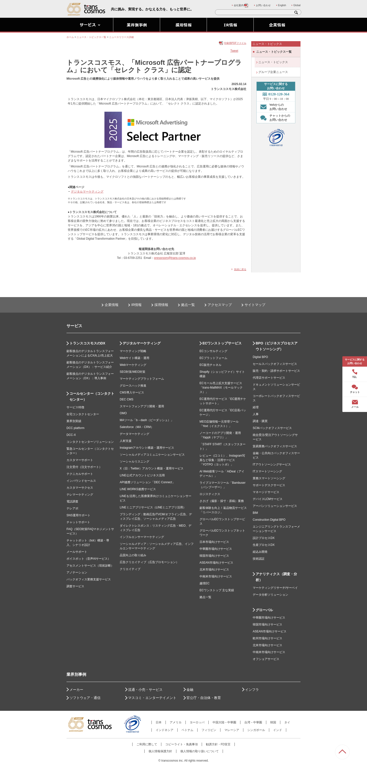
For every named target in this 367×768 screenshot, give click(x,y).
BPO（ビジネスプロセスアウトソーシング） (277, 346)
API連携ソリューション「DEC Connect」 (147, 482)
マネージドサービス (266, 492)
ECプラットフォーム (213, 358)
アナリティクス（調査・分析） (276, 577)
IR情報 (136, 305)
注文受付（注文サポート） (84, 467)
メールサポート (77, 552)
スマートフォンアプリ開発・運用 (142, 406)
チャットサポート (78, 522)
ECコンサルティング (213, 351)
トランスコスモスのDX (87, 343)
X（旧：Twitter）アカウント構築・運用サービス (152, 468)
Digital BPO (260, 357)
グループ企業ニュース (273, 72)
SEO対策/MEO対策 (132, 372)
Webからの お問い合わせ (272, 107)
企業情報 (111, 305)
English (282, 5)
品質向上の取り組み (133, 555)
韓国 (273, 722)
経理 (256, 407)
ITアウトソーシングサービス (272, 464)
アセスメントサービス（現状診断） (90, 565)
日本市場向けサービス (214, 542)
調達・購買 (260, 421)
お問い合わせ (263, 5)
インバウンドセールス (81, 480)
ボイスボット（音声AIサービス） (89, 558)
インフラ (252, 690)
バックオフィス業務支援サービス (89, 579)
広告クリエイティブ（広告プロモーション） (149, 562)
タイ (287, 722)
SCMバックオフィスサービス (272, 428)
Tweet (234, 51)
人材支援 (126, 441)
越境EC (205, 583)
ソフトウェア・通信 (84, 698)
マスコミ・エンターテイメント (152, 698)
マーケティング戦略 (133, 351)
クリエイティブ (130, 569)
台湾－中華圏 (253, 722)
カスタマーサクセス (80, 487)
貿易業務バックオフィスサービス (275, 446)
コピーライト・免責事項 (181, 744)
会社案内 (241, 5)
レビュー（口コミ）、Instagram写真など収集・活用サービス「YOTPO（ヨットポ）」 (222, 460)
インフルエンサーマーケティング (142, 537)
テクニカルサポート (80, 474)
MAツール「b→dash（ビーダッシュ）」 (147, 420)
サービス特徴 (75, 407)
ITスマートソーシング (267, 471)
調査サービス (75, 586)
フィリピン (208, 730)
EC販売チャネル (210, 365)
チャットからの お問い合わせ (274, 118)
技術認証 (259, 558)
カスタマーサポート (80, 460)
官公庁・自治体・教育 (203, 698)
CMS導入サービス (132, 392)
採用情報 (161, 305)
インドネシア (164, 730)
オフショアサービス (266, 659)
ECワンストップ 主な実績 (217, 590)
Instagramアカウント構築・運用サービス (147, 447)
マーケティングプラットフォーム (142, 378)
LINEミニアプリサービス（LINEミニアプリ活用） (153, 507)
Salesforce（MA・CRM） (137, 427)
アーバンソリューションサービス (275, 506)
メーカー (76, 690)
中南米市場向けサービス (216, 576)
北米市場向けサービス (214, 569)
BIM (255, 513)
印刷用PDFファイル (235, 43)
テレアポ (72, 508)
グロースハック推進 (133, 385)
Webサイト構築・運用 (134, 358)
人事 (256, 414)
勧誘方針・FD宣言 (218, 744)
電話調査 (72, 501)
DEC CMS (126, 399)
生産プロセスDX (264, 545)
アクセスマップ (220, 305)
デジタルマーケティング (87, 191)
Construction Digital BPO (269, 519)
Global (296, 5)
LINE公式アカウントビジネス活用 (142, 475)
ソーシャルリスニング (134, 461)
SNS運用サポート (78, 515)
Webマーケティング (133, 365)
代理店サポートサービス (269, 377)
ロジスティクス (210, 494)
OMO (123, 413)
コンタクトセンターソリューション (90, 442)
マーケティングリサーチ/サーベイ (275, 587)
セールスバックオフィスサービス (275, 364)
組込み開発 (260, 552)
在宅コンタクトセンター (83, 414)
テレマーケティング (80, 494)
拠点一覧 (188, 305)
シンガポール (256, 730)
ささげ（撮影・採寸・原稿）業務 (222, 501)
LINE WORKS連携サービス (138, 489)
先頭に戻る (240, 269)
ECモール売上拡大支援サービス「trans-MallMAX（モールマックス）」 (221, 387)
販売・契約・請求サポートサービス (276, 371)
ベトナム (187, 730)
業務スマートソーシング (269, 478)
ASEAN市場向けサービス (216, 562)
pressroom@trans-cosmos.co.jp (175, 258)
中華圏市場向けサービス (216, 549)
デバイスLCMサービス (268, 499)
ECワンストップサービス (222, 343)
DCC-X (71, 435)
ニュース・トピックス (273, 62)
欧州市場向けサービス (267, 638)
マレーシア (231, 730)
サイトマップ (255, 305)
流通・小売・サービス (145, 690)
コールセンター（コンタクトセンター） (91, 396)
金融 (189, 690)
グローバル (264, 610)
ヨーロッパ (197, 722)
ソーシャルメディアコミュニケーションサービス (152, 454)
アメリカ (176, 722)
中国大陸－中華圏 (224, 722)
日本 (159, 722)
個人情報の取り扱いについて (199, 751)
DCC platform (75, 428)
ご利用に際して (146, 744)
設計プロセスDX (264, 538)
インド (277, 730)
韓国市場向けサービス (214, 555)
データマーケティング (134, 434)
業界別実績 (74, 421)
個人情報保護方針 (160, 751)
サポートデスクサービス (269, 485)
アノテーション (77, 572)
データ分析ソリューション (270, 594)
